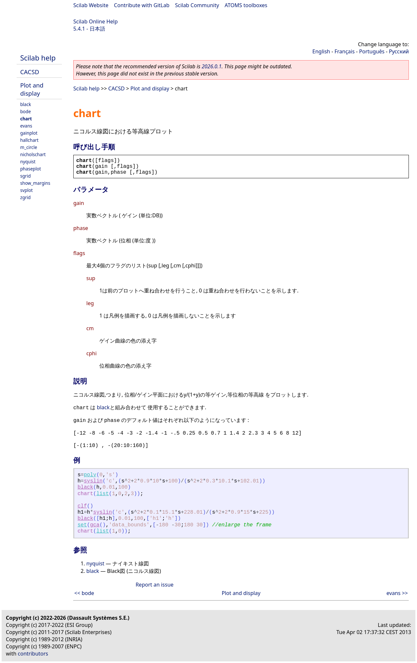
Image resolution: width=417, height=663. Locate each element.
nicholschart (33, 154)
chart (26, 118)
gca (94, 525)
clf (82, 506)
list (102, 494)
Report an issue (154, 584)
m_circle (28, 147)
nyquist (28, 161)
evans (26, 126)
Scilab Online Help (95, 21)
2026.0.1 (212, 66)
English (321, 51)
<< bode (84, 593)
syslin (93, 481)
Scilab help (38, 57)
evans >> (397, 593)
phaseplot (30, 169)
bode (25, 111)
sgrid (25, 176)
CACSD (29, 72)
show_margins (35, 183)
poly (90, 475)
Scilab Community (197, 5)
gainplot (28, 133)
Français (345, 51)
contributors (33, 653)
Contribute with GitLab (141, 5)
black (25, 104)
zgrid (25, 197)
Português (371, 51)
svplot (26, 190)
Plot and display (31, 89)
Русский (399, 51)
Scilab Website (90, 5)
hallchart (29, 140)
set (82, 525)
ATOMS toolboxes (246, 5)
